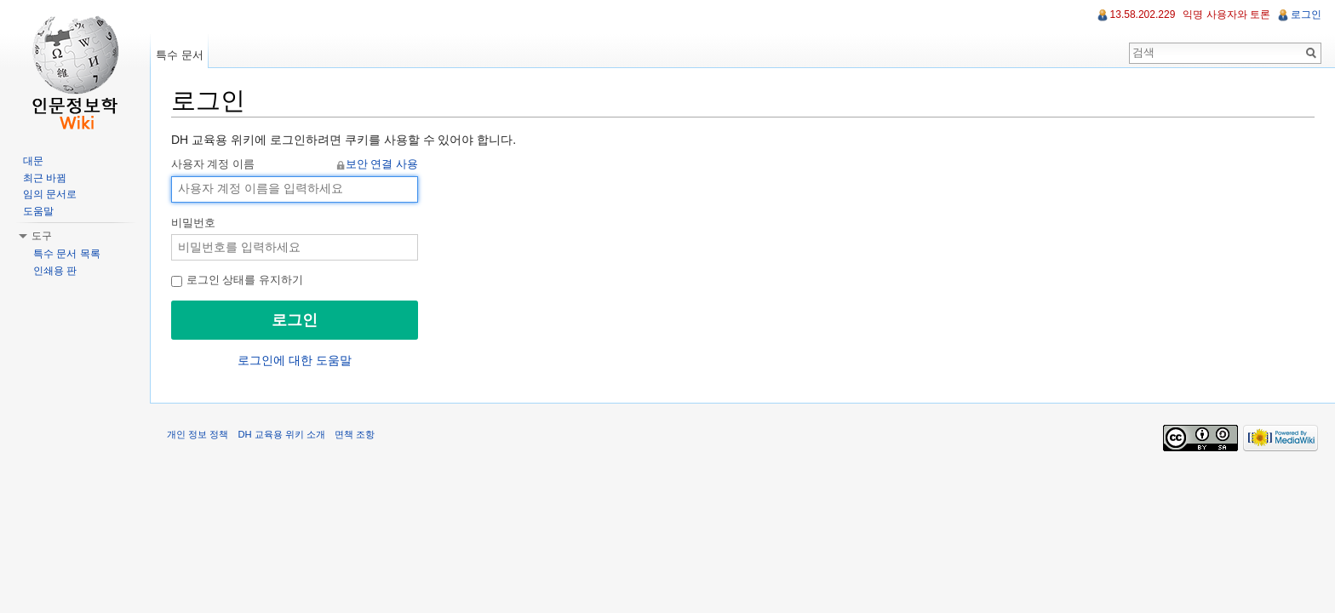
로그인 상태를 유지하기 (237, 280)
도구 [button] (42, 236)
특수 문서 (179, 55)
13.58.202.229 (1143, 14)
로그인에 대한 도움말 (295, 360)
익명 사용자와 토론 (1226, 14)
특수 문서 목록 (66, 254)
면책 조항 (355, 434)
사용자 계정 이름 (294, 165)
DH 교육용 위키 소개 (281, 434)
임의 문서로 (50, 194)
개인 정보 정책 (197, 434)
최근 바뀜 (44, 178)
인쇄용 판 (55, 271)
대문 (33, 161)
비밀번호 (193, 223)
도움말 (38, 211)
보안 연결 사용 (382, 164)
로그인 (1306, 14)
